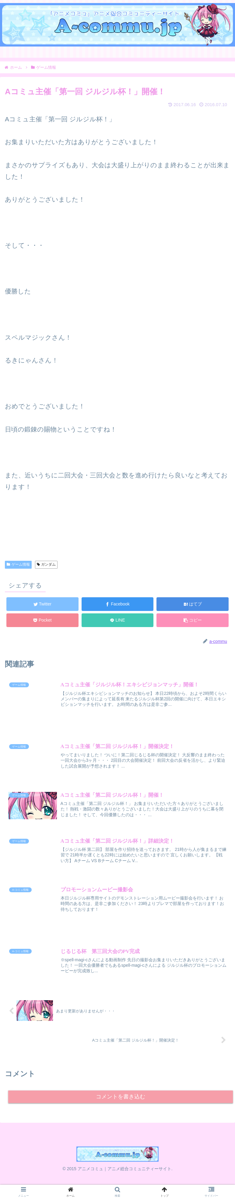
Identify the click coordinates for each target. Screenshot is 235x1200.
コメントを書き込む (120, 1103)
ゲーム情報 (18, 564)
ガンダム (46, 564)
